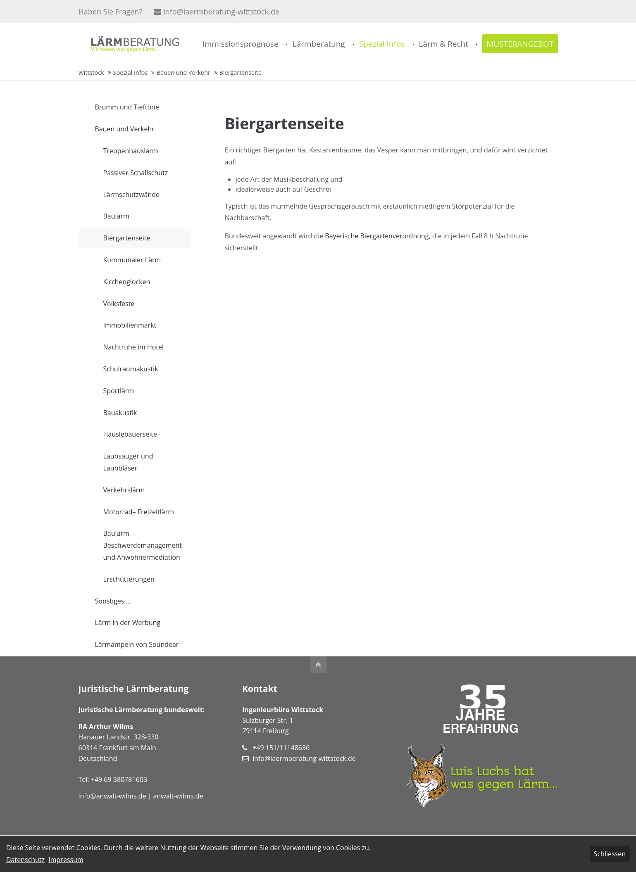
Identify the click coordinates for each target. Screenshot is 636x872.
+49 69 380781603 (119, 779)
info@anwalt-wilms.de (112, 796)
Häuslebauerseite (130, 434)
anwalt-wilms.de (178, 796)
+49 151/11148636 (281, 747)
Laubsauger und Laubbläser (128, 462)
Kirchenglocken (126, 281)
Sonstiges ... (113, 601)
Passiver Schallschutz (135, 172)
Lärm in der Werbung (128, 622)
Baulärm (116, 216)
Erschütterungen (129, 579)
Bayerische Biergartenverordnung (377, 235)
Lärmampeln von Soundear (137, 644)
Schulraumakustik (130, 368)
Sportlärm (118, 390)
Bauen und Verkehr (125, 128)
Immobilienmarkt (130, 325)
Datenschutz (25, 859)
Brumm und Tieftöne (127, 107)
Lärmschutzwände (131, 194)
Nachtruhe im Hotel (133, 347)
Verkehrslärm (124, 489)
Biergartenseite (126, 237)
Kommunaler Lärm (132, 259)
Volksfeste (119, 303)
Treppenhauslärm (130, 150)
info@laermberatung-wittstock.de (216, 12)
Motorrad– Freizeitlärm (138, 511)
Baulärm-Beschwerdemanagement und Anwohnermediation (142, 545)
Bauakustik (120, 412)
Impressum (65, 859)
